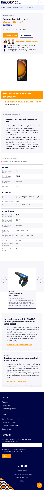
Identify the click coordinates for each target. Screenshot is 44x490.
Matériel (9, 7)
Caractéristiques (8, 211)
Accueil (3, 7)
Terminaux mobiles (18, 7)
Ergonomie (6, 193)
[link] (5, 402)
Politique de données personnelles (22, 474)
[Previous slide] (3, 280)
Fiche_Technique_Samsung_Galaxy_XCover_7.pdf (23, 102)
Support (22, 481)
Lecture (5, 167)
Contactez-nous (32, 42)
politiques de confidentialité (13, 451)
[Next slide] (40, 280)
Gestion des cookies (22, 477)
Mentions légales (22, 470)
